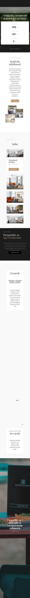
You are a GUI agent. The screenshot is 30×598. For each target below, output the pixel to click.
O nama (15, 100)
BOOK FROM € (14, 169)
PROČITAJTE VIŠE (15, 252)
